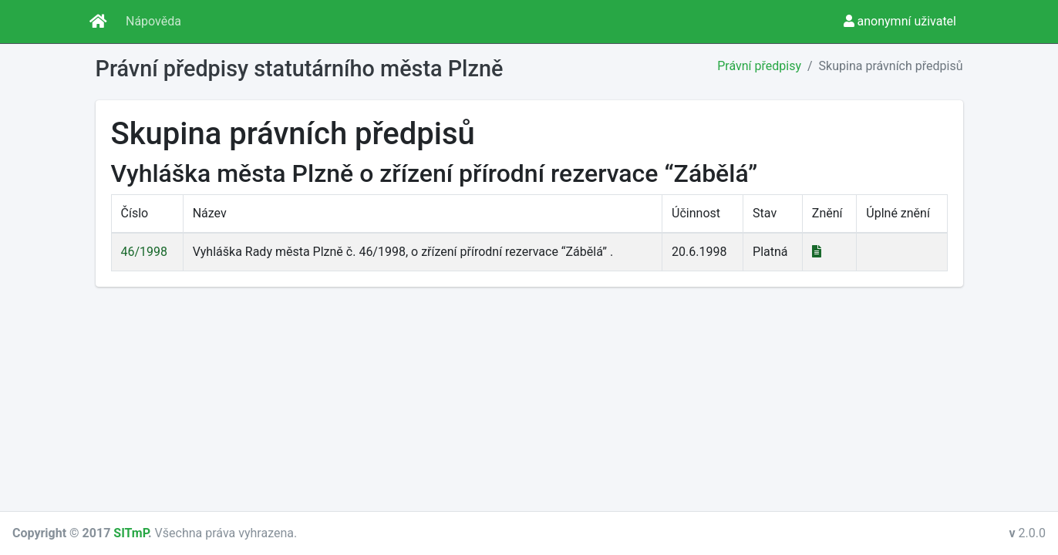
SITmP (130, 533)
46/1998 (144, 251)
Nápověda (153, 21)
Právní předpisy (759, 66)
